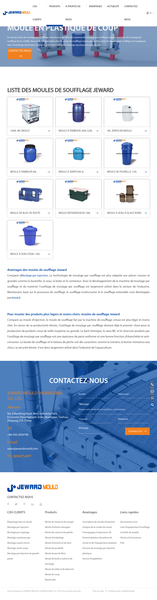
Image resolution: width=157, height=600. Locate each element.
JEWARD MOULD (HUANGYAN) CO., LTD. (42, 591)
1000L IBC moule (30, 131)
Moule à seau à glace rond (127, 213)
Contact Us (137, 431)
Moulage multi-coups (17, 548)
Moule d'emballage (54, 538)
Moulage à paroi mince (18, 543)
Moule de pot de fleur (55, 553)
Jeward (15, 297)
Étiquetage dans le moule (19, 522)
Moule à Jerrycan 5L (78, 172)
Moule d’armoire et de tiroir (58, 543)
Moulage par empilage (18, 532)
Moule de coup (52, 574)
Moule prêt (50, 580)
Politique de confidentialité (121, 591)
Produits (54, 6)
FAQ (122, 543)
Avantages (95, 6)
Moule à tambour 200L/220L (78, 131)
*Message (83, 404)
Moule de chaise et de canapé (59, 522)
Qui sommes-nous (129, 522)
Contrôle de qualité (129, 532)
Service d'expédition (92, 559)
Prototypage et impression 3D (96, 532)
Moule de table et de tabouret (59, 569)
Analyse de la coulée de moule (97, 527)
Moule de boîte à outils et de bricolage (58, 561)
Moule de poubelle (54, 548)
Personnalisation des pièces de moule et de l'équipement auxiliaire (99, 540)
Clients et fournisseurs (130, 538)
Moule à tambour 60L (30, 172)
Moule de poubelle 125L (127, 172)
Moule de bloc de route (30, 213)
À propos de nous (73, 13)
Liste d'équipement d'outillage (135, 527)
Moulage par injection (34, 275)
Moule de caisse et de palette (59, 532)
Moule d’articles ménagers (57, 527)
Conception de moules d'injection (98, 522)
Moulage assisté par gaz (18, 538)
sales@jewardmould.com (22, 448)
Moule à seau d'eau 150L (30, 254)
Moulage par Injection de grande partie (23, 556)
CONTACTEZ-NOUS (131, 13)
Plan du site (98, 591)
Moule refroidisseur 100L (78, 213)
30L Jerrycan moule (127, 131)
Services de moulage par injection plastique (98, 551)
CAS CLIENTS (37, 13)
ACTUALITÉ (113, 6)
